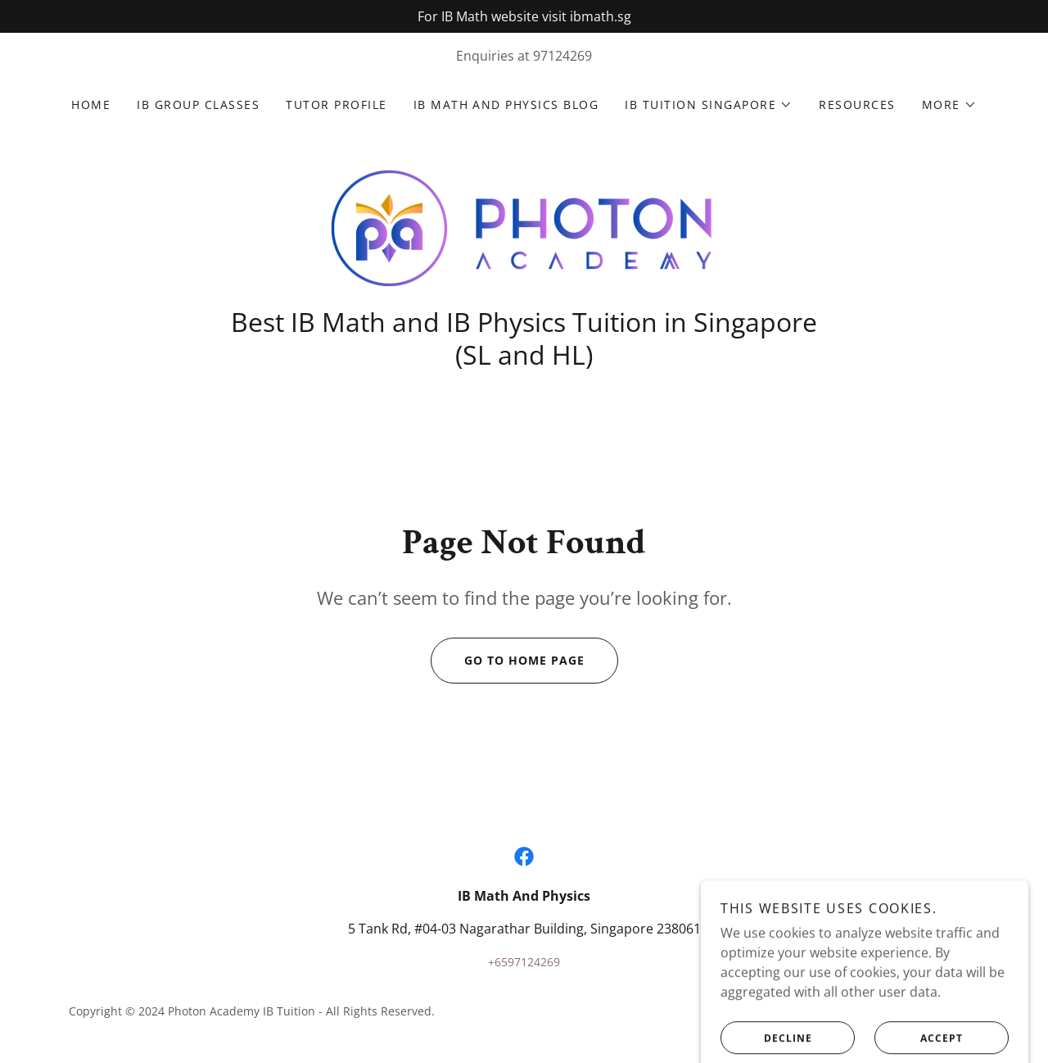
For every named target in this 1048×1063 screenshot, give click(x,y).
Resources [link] (857, 104)
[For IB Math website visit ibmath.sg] (524, 16)
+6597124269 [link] (524, 962)
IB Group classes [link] (198, 104)
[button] (709, 105)
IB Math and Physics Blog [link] (506, 104)
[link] (523, 227)
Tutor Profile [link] (336, 104)
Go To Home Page (508, 661)
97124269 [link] (562, 56)
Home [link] (91, 104)
